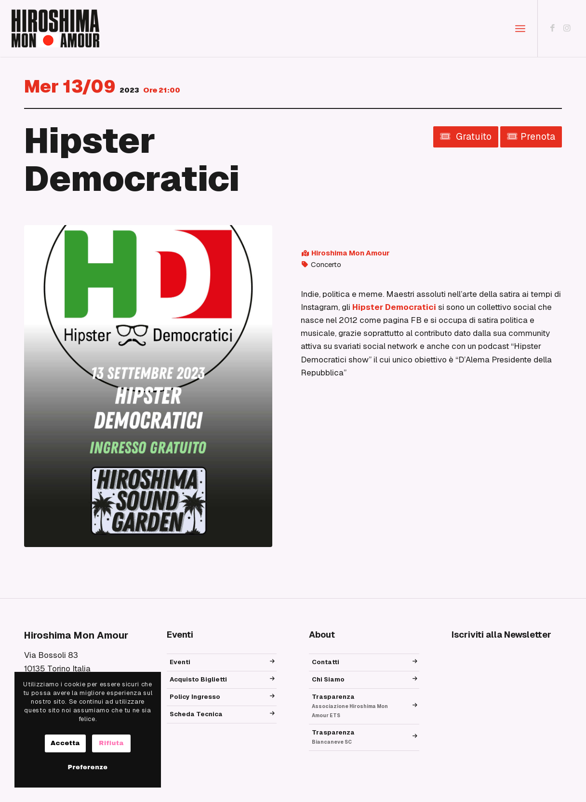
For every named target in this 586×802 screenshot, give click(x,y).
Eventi (180, 662)
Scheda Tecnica (196, 714)
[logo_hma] (55, 28)
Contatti (325, 662)
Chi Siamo (328, 679)
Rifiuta (111, 743)
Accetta (65, 743)
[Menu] (520, 29)
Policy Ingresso (195, 697)
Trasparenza (350, 706)
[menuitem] (520, 29)
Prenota (531, 137)
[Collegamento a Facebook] (553, 28)
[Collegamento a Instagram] (567, 28)
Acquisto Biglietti (198, 679)
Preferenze (87, 767)
